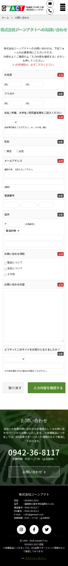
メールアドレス (13, 160)
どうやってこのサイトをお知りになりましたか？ (32, 349)
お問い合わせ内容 (14, 284)
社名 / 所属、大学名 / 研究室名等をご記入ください (33, 112)
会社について (14, 268)
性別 (6, 141)
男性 (9, 151)
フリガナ (9, 93)
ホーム (5, 17)
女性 (21, 151)
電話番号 (9, 195)
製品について (14, 262)
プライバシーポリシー (36, 558)
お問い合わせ (34, 471)
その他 (11, 274)
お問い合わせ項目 (14, 254)
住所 (6, 214)
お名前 (8, 74)
